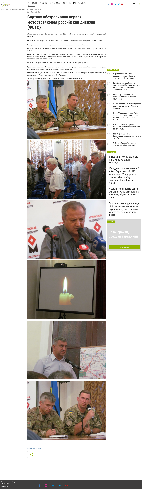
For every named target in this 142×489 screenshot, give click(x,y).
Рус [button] (129, 4)
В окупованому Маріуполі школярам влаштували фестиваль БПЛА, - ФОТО (127, 126)
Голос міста (31, 6)
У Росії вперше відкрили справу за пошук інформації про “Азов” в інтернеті (127, 106)
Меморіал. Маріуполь (60, 3)
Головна (3, 9)
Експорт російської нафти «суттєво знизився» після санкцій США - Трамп (126, 96)
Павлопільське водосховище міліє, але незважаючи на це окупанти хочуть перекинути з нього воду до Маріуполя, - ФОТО (124, 209)
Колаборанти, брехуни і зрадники (123, 234)
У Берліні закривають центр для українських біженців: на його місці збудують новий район (124, 193)
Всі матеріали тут (124, 247)
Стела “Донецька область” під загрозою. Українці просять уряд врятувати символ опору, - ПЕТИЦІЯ (126, 116)
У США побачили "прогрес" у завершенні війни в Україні (124, 144)
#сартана (38, 448)
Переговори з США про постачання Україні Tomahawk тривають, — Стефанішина (125, 76)
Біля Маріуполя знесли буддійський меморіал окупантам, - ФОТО (127, 136)
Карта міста (79, 3)
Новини (32, 3)
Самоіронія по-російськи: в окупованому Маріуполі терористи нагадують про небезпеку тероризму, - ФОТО (127, 86)
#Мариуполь (31, 448)
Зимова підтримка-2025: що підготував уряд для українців (123, 159)
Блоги (43, 3)
